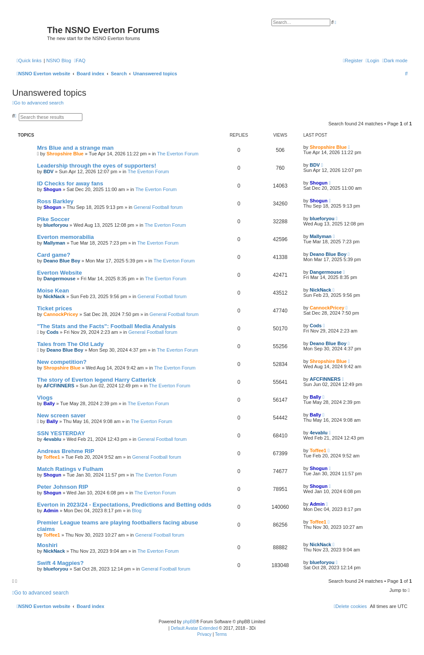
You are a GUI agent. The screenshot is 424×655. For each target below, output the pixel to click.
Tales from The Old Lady (70, 344)
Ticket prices (54, 308)
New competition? (62, 362)
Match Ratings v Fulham (70, 469)
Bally (49, 403)
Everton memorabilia (65, 237)
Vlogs (45, 397)
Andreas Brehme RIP (65, 451)
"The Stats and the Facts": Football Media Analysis (106, 326)
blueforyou (56, 225)
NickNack (54, 296)
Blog (137, 510)
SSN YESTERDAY (61, 433)
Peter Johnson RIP (62, 487)
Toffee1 (52, 457)
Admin (51, 510)
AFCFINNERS (59, 385)
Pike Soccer (53, 219)
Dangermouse (59, 278)
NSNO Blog (58, 60)
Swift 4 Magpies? (60, 563)
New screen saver (61, 415)
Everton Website (59, 272)
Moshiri (47, 545)
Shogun (52, 189)
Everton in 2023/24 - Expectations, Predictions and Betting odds (124, 504)
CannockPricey (61, 314)
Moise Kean (53, 290)
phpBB (189, 621)
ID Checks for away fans (70, 183)
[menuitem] (79, 60)
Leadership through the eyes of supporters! (96, 165)
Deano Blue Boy (62, 260)
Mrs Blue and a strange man (75, 147)
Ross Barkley (55, 201)
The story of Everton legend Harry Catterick (96, 379)
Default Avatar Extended (194, 628)
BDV (49, 171)
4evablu (52, 439)
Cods (53, 332)
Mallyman (54, 242)
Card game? (53, 255)
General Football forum (158, 207)
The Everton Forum (178, 153)
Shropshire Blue (65, 153)
